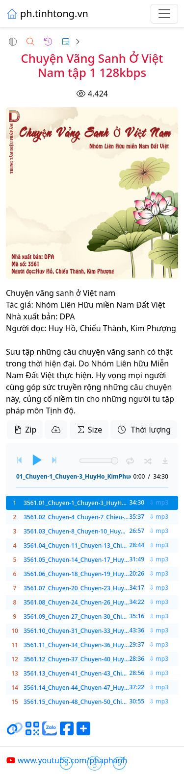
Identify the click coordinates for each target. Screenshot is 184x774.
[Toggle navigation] (164, 14)
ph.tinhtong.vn (47, 13)
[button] (13, 41)
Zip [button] (24, 429)
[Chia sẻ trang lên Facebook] (67, 732)
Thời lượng (144, 429)
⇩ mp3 (158, 503)
